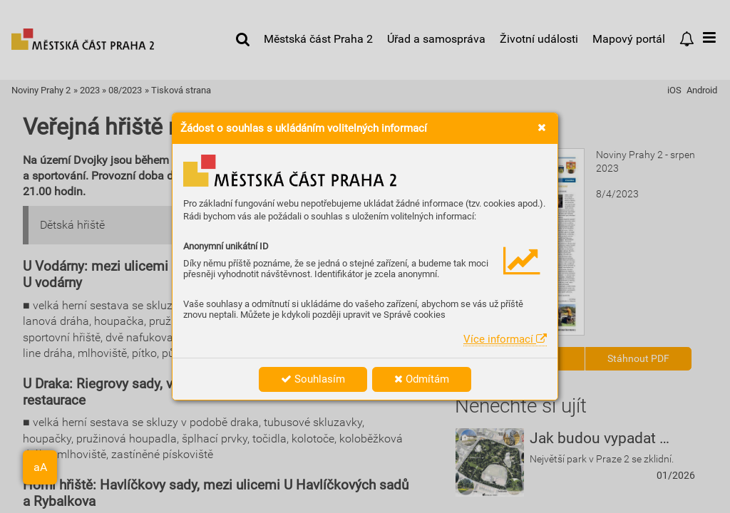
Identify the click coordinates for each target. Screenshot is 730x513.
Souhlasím (313, 379)
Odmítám (421, 379)
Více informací (505, 339)
